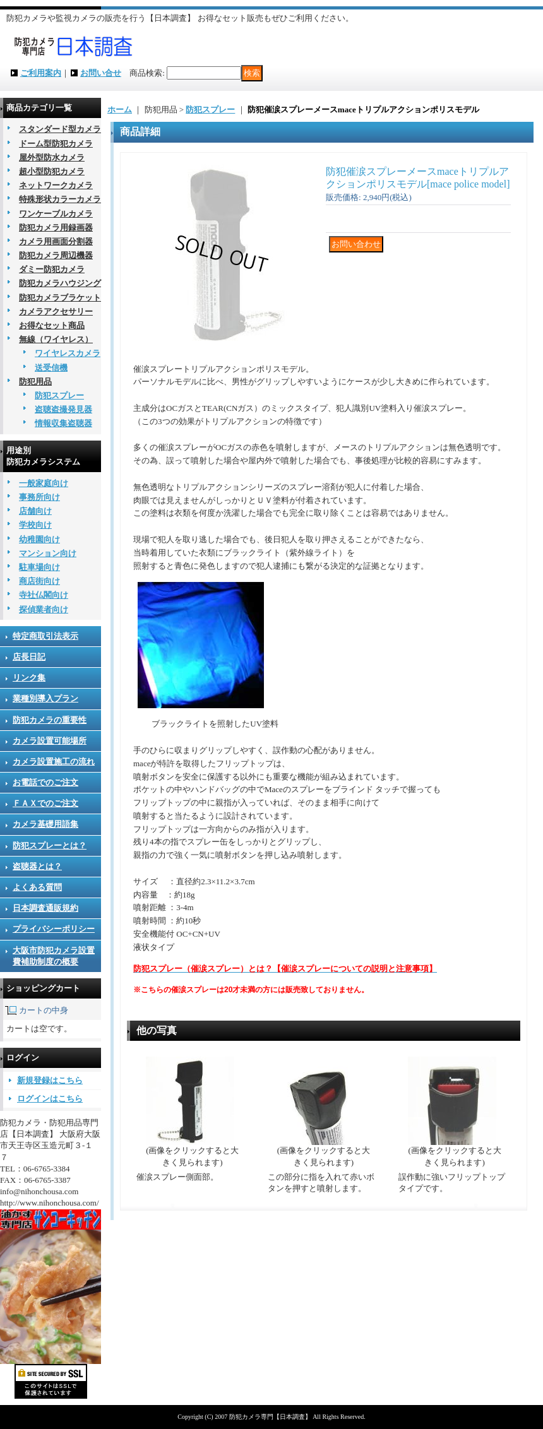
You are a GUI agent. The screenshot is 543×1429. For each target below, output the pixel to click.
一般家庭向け (43, 483)
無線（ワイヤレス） (56, 339)
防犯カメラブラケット (60, 297)
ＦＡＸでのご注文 (45, 803)
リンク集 (29, 677)
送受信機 (51, 367)
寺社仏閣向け (43, 595)
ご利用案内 (40, 73)
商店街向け (39, 581)
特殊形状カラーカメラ (60, 199)
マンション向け (47, 553)
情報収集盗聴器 (63, 423)
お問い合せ (100, 73)
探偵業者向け (43, 609)
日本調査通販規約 (45, 908)
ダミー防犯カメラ (52, 269)
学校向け (35, 525)
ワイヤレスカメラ (67, 353)
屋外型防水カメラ (52, 157)
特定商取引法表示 (45, 636)
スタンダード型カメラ (60, 129)
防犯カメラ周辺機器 (56, 255)
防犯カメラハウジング (60, 283)
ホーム (119, 109)
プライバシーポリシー (54, 929)
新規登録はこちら (50, 1080)
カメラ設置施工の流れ (54, 761)
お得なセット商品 (52, 325)
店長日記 (29, 656)
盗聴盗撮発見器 (63, 409)
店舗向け (35, 511)
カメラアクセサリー (56, 311)
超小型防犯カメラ (52, 171)
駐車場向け (39, 567)
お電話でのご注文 (45, 782)
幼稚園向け (39, 539)
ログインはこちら (50, 1098)
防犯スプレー (59, 395)
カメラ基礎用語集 (45, 824)
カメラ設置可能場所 (50, 740)
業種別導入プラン (45, 698)
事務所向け (39, 497)
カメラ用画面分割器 (56, 241)
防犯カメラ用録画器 (56, 227)
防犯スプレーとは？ (50, 845)
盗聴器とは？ (37, 866)
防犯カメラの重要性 (50, 720)
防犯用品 (35, 381)
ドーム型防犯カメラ (56, 143)
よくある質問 (37, 887)
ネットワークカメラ (56, 185)
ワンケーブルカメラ (56, 213)
